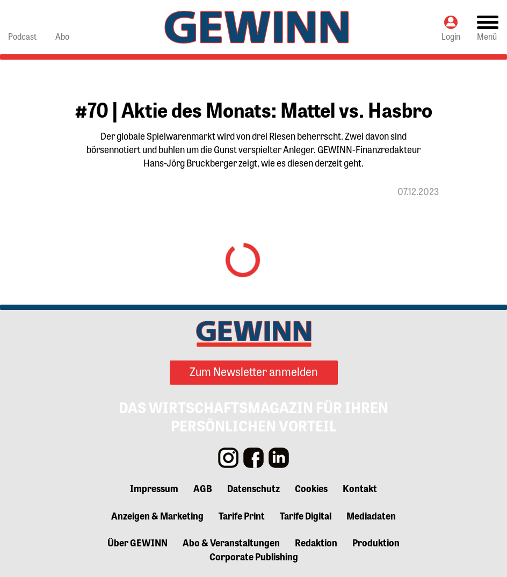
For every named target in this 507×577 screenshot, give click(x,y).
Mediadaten (371, 515)
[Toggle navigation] (487, 27)
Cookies (311, 488)
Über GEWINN (137, 542)
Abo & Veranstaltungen (231, 542)
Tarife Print (242, 515)
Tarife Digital (305, 515)
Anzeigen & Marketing (157, 515)
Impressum (154, 488)
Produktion (376, 542)
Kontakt (360, 488)
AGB (202, 488)
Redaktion (316, 542)
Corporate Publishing (253, 556)
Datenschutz (253, 488)
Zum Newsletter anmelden (254, 371)
